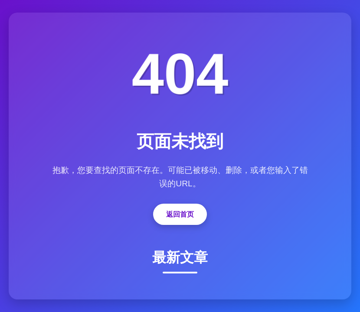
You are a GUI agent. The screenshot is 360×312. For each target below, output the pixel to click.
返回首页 (180, 214)
